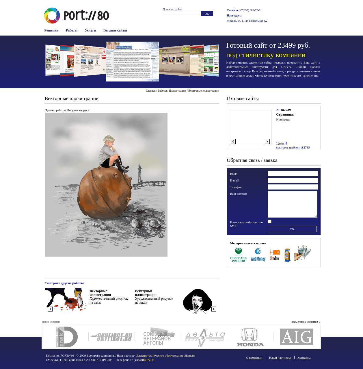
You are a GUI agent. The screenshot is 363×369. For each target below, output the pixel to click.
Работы (71, 30)
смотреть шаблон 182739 (293, 147)
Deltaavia (204, 336)
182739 (285, 110)
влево (233, 141)
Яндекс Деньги (275, 254)
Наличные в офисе (302, 254)
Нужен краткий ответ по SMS (246, 223)
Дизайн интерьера (65, 336)
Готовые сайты (115, 30)
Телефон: (236, 187)
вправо (267, 141)
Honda (250, 336)
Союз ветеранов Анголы (158, 336)
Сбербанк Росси (238, 254)
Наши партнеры (280, 357)
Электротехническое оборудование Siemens (165, 355)
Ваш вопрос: (238, 193)
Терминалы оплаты (287, 254)
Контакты (303, 357)
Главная (151, 90)
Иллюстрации (177, 90)
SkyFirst (112, 336)
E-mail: (235, 180)
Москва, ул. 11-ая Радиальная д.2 (247, 20)
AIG (296, 336)
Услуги (90, 30)
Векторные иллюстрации (203, 90)
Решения (51, 30)
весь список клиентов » (305, 321)
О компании (254, 357)
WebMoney (258, 254)
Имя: (233, 173)
